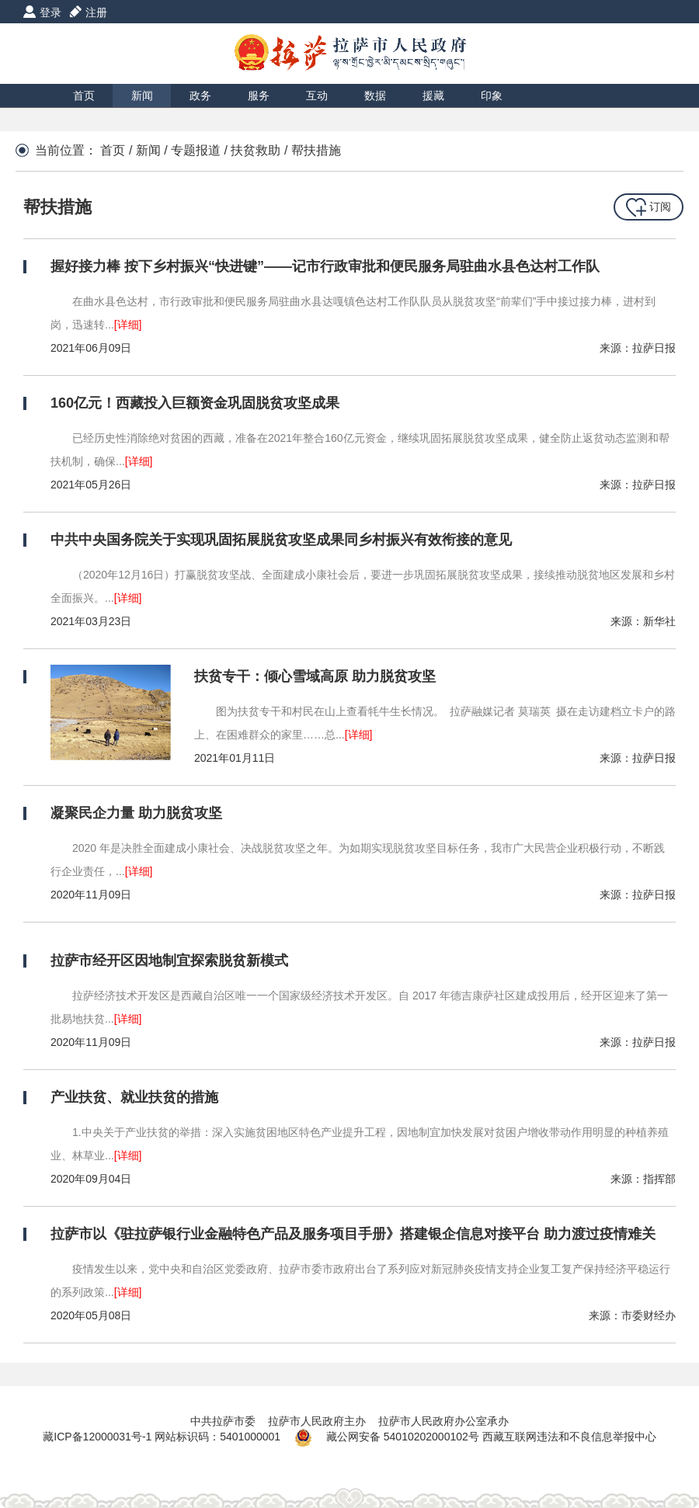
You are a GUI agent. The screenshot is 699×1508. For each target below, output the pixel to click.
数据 (375, 95)
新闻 (142, 95)
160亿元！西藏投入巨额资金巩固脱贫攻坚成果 (194, 403)
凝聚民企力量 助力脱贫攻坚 (136, 813)
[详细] (128, 324)
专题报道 (196, 150)
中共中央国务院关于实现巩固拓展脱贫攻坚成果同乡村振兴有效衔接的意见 (281, 539)
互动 (317, 95)
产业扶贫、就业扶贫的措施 (134, 1097)
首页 (84, 95)
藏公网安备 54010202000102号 (402, 1436)
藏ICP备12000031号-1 (99, 1436)
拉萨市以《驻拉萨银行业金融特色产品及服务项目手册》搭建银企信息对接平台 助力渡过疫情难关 (353, 1234)
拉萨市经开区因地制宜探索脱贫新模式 (169, 960)
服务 (259, 95)
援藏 (433, 95)
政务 (200, 95)
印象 (492, 95)
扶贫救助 (255, 150)
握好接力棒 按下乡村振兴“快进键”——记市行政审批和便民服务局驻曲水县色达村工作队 (325, 266)
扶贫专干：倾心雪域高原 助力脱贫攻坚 (315, 676)
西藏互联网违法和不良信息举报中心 (569, 1436)
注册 (96, 12)
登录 (50, 12)
